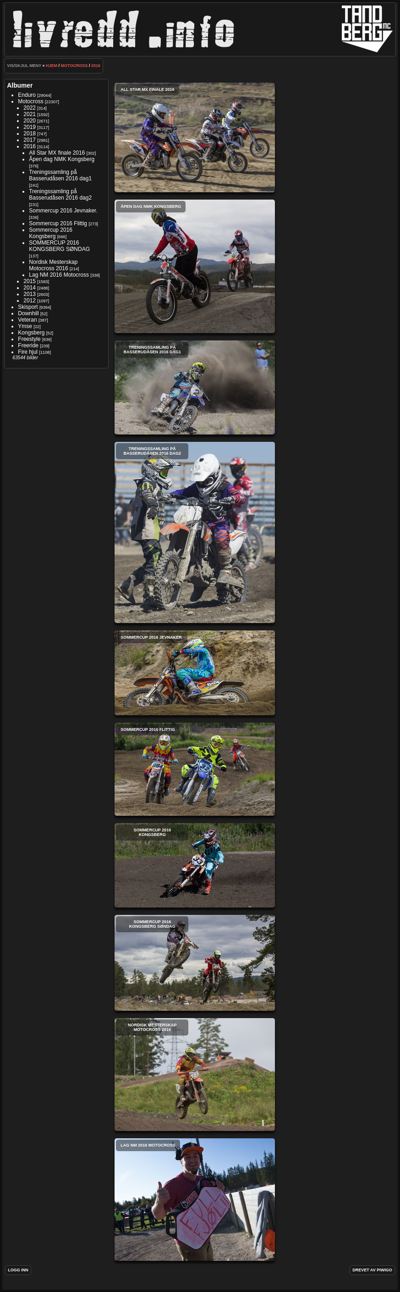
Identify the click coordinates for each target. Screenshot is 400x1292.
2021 (29, 114)
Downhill (28, 313)
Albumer (20, 85)
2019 (29, 127)
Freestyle (29, 339)
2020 (29, 120)
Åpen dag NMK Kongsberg (61, 159)
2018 (29, 133)
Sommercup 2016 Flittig (58, 223)
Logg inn (18, 1270)
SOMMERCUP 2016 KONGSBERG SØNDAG (59, 245)
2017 (29, 140)
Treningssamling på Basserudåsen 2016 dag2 (60, 194)
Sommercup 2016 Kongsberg (50, 233)
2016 (95, 65)
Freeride (28, 345)
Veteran (27, 320)
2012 (29, 300)
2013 (29, 294)
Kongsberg (31, 332)
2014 (29, 287)
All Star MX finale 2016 (57, 153)
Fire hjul (28, 352)
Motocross (74, 65)
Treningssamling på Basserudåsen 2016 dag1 (60, 175)
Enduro (27, 95)
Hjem (51, 65)
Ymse (25, 326)
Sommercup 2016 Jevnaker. (63, 210)
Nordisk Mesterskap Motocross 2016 (53, 265)
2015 (29, 281)
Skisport (28, 307)
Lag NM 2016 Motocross (59, 275)
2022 (29, 108)
